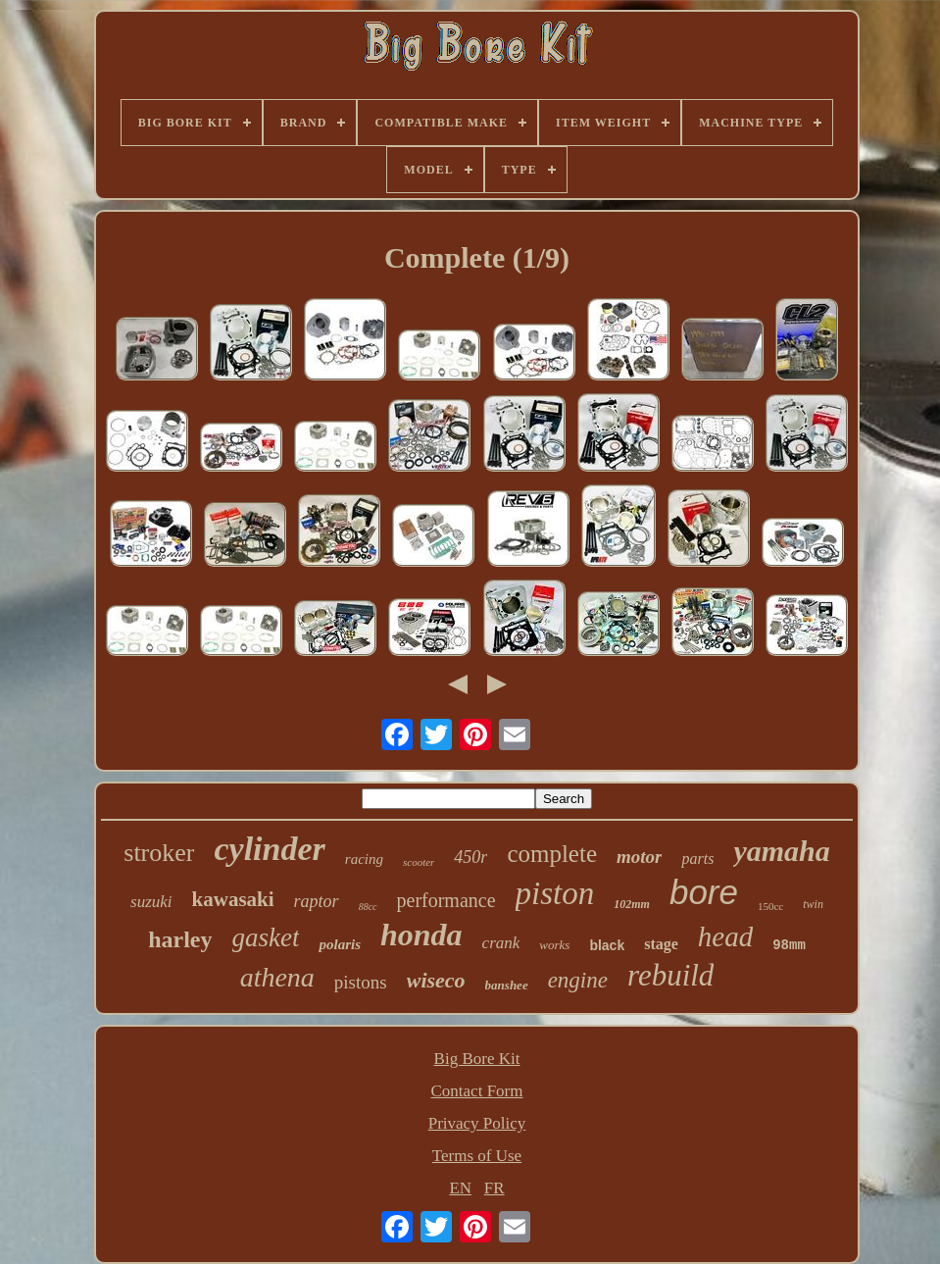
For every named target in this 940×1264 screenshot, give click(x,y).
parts (697, 858)
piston (555, 893)
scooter (418, 862)
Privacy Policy (477, 1123)
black (606, 945)
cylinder (269, 849)
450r (470, 857)
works (554, 944)
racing (364, 859)
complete (552, 853)
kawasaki (233, 899)
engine (578, 980)
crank (501, 943)
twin (813, 904)
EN (460, 1188)
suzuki (151, 901)
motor (639, 856)
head (725, 936)
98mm (789, 945)
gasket (266, 937)
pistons (360, 982)
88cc (368, 906)
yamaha (781, 850)
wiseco (436, 980)
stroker (159, 852)
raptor (316, 901)
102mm (632, 904)
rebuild (670, 975)
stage (661, 943)
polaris (340, 944)
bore (703, 892)
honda (421, 934)
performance (446, 900)
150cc (770, 906)
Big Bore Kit (477, 1058)
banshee (506, 985)
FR (494, 1188)
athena (277, 977)
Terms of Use (476, 1155)
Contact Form (477, 1091)
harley (180, 939)
